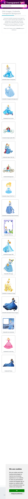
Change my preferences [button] (16, 493)
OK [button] (17, 490)
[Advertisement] (14, 48)
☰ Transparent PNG (14, 2)
